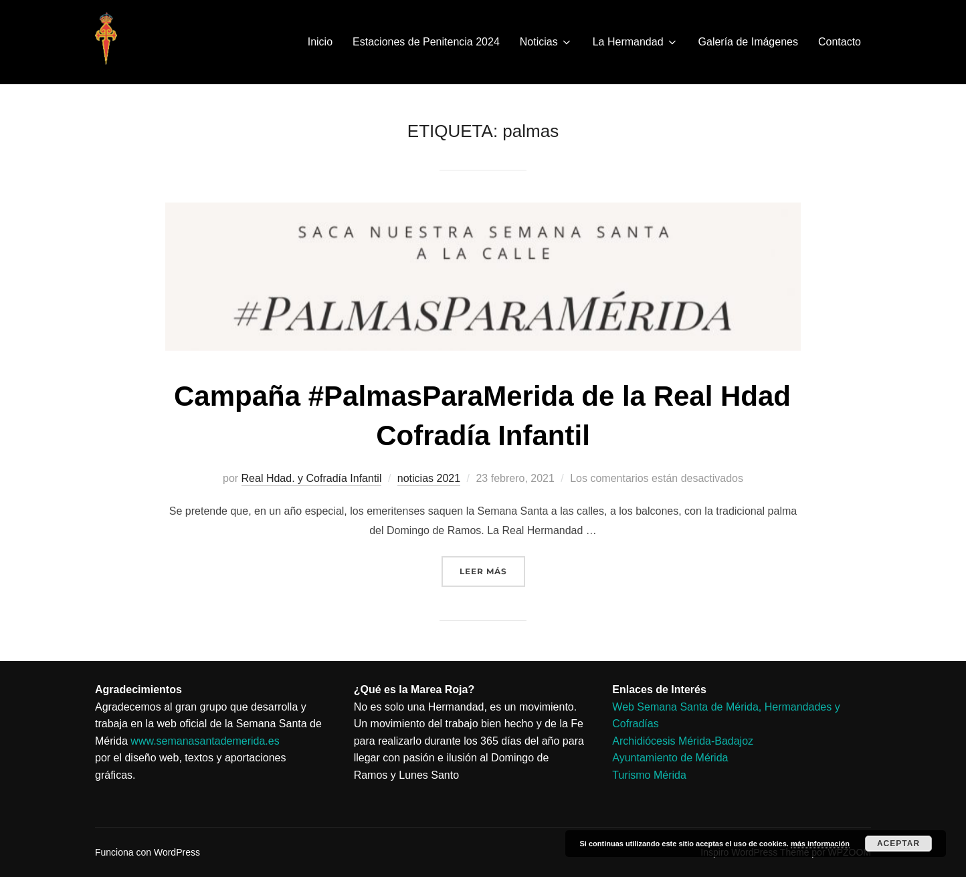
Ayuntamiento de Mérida (670, 757)
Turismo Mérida (649, 775)
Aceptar (898, 843)
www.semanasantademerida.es (204, 741)
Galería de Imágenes (748, 41)
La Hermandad (635, 42)
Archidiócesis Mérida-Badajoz (682, 741)
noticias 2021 (428, 478)
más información (820, 844)
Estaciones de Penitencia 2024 (426, 41)
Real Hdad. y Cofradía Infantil (312, 478)
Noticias (546, 42)
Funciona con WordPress (147, 852)
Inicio (320, 41)
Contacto (839, 41)
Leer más (492, 566)
